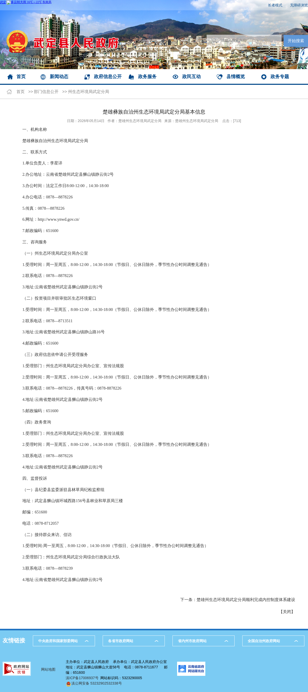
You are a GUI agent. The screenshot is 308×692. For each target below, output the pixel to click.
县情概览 (235, 76)
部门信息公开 (46, 91)
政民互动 (191, 76)
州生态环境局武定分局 (88, 91)
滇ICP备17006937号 (82, 678)
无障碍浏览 (299, 5)
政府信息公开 (108, 76)
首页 (21, 76)
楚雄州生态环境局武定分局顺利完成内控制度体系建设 (246, 599)
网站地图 (48, 669)
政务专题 (280, 76)
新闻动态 (59, 76)
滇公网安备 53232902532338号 (94, 683)
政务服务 (147, 76)
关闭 (287, 612)
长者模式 (275, 5)
